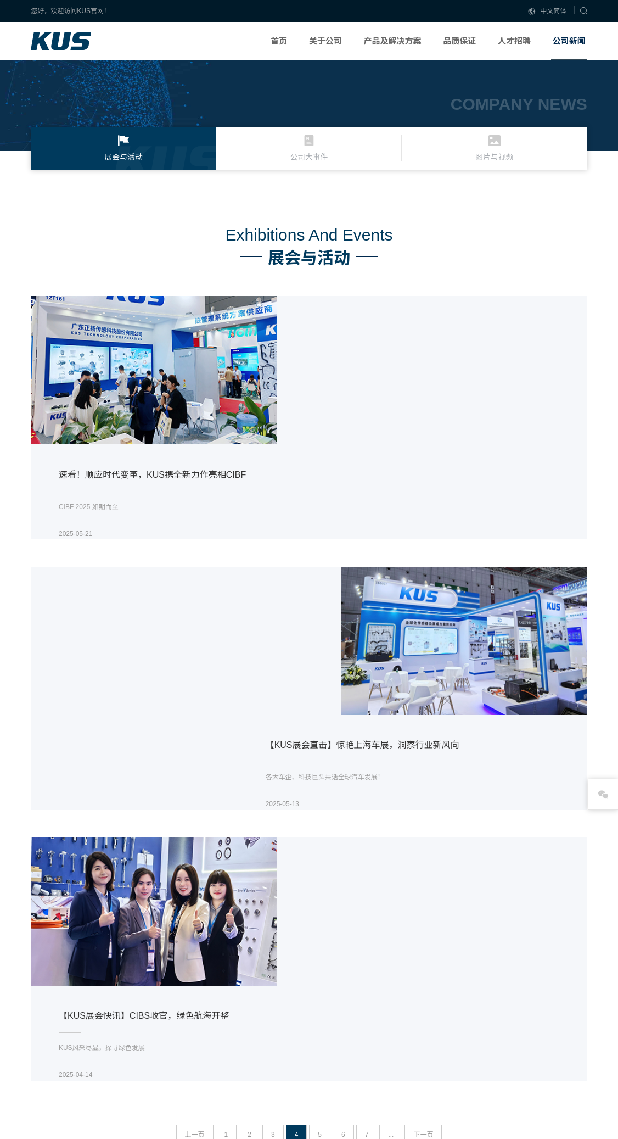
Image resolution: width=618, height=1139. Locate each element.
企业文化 (262, 1018)
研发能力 (440, 1018)
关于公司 (325, 41)
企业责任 (504, 1004)
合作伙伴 (262, 1061)
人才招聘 (514, 41)
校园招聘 (504, 1018)
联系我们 (262, 1075)
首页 (279, 41)
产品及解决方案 (392, 41)
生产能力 (440, 1004)
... (391, 852)
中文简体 (547, 11)
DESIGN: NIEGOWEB (554, 1116)
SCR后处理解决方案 (344, 1004)
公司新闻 (569, 41)
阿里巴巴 (198, 1002)
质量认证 (440, 1032)
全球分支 (262, 1032)
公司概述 (262, 1004)
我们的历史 (265, 1047)
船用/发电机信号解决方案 (351, 1047)
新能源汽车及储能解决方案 (354, 1018)
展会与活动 (570, 1004)
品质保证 (459, 41)
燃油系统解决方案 (340, 1032)
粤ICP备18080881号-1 (64, 1127)
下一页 (423, 852)
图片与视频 (570, 1032)
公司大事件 (570, 1018)
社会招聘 (504, 1032)
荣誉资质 (440, 1047)
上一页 (195, 852)
